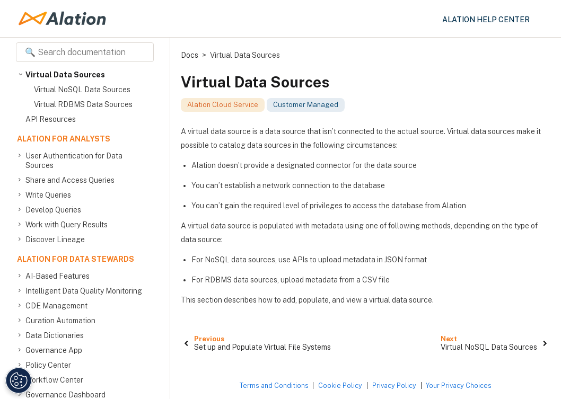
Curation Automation (60, 320)
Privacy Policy (394, 385)
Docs (189, 55)
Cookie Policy (340, 385)
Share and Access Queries (70, 180)
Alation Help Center (486, 19)
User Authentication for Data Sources (73, 160)
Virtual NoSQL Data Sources (82, 89)
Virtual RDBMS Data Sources (83, 104)
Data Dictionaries (54, 335)
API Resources (50, 119)
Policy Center (48, 365)
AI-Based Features (57, 276)
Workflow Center (54, 380)
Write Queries (48, 195)
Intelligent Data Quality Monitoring (83, 291)
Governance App (53, 350)
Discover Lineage (55, 239)
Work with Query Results (66, 224)
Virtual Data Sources (65, 74)
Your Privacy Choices (459, 385)
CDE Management (56, 306)
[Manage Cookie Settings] (17, 380)
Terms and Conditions (274, 385)
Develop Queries (53, 210)
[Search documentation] (85, 52)
